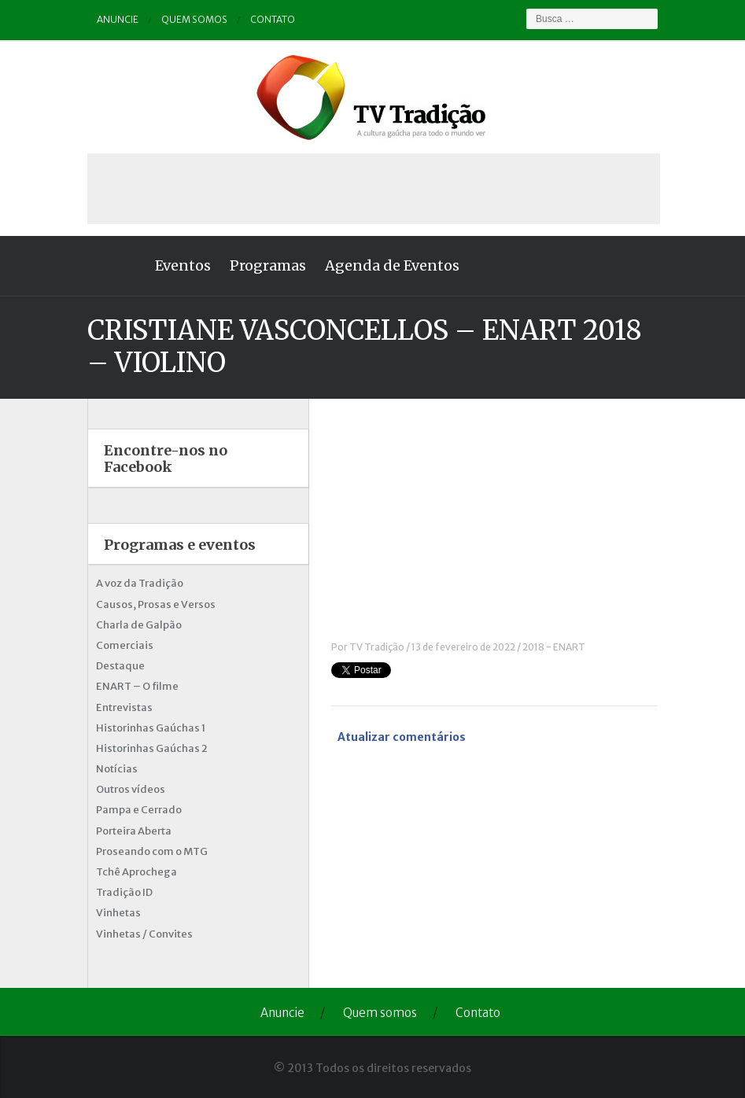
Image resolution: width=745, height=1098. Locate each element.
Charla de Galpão (139, 625)
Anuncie (117, 19)
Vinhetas (118, 912)
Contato (272, 19)
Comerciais (124, 645)
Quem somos (194, 19)
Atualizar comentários (401, 737)
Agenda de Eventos (392, 265)
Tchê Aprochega (136, 872)
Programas (268, 265)
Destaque (120, 665)
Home (116, 266)
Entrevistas (124, 707)
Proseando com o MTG (152, 851)
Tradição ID (124, 892)
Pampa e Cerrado (139, 809)
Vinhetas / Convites (144, 934)
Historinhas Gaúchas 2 (152, 748)
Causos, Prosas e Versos (156, 604)
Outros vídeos (130, 789)
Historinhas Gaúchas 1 (150, 728)
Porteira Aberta (133, 831)
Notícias (117, 769)
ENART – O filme (137, 686)
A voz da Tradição (139, 583)
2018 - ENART (553, 647)
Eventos (183, 265)
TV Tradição (376, 647)
